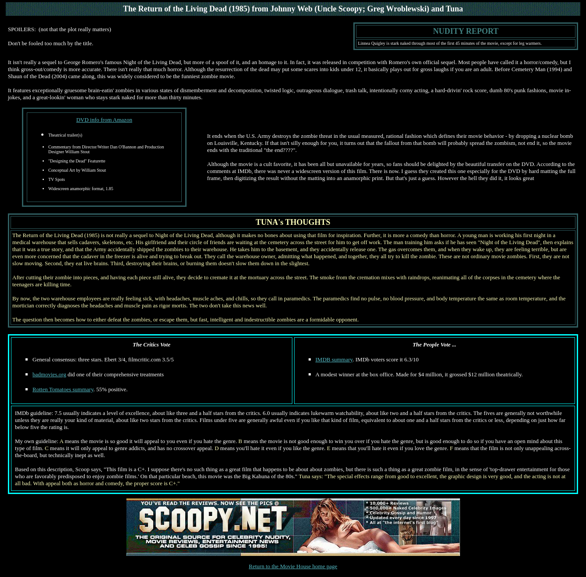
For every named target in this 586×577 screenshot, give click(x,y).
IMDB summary (334, 359)
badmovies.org (49, 374)
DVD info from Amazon (104, 119)
